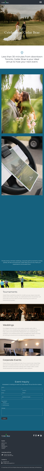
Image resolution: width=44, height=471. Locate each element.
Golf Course (4, 443)
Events (3, 445)
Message (3, 408)
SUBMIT (4, 418)
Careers (3, 448)
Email (2, 392)
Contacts (3, 447)
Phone (24, 392)
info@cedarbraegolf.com (8, 463)
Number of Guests (26, 396)
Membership (4, 446)
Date (2, 396)
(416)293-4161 (6, 461)
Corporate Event (5, 403)
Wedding (3, 402)
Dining (3, 444)
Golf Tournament (5, 405)
